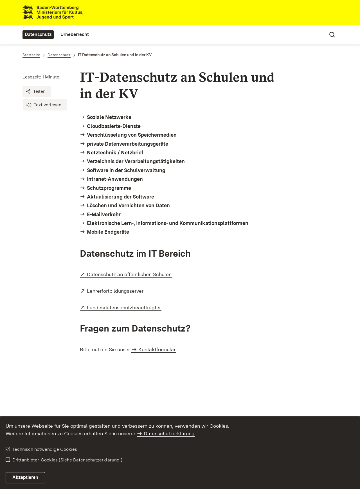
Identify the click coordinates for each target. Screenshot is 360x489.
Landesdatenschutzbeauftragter (124, 307)
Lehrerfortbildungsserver (115, 291)
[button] (36, 91)
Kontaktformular (157, 349)
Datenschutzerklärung (169, 433)
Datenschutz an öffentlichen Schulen (129, 274)
